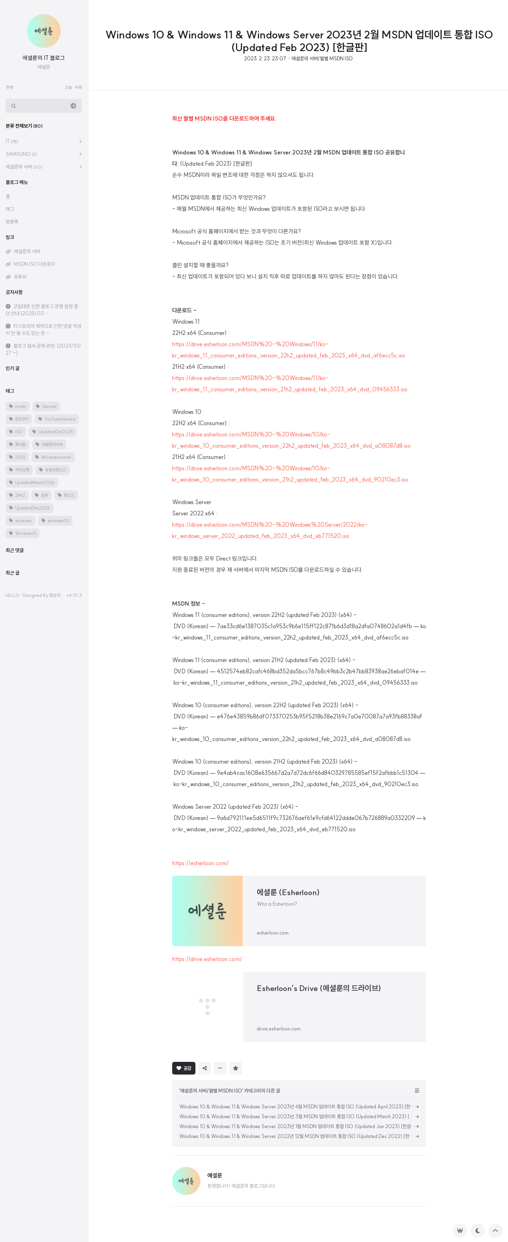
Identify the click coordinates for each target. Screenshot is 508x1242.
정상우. (56, 595)
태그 (11, 209)
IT (13, 141)
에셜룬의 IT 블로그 (45, 57)
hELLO (14, 595)
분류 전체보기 (25, 126)
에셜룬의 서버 (25, 167)
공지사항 (15, 292)
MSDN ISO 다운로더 (35, 264)
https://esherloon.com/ (200, 863)
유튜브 (21, 277)
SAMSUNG (22, 154)
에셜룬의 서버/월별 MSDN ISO (322, 58)
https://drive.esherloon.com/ (207, 958)
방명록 (13, 222)
